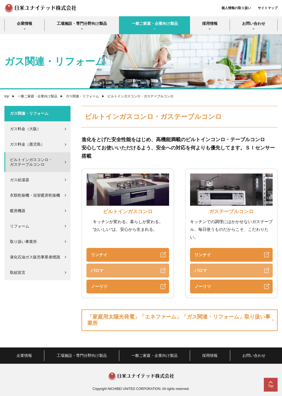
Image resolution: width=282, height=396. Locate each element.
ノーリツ (99, 286)
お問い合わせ (253, 23)
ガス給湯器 (19, 180)
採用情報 (210, 23)
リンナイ (99, 254)
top (6, 96)
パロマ (97, 270)
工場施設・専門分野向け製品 (82, 23)
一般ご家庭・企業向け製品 (155, 23)
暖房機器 (17, 210)
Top (270, 386)
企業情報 (24, 23)
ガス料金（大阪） (25, 129)
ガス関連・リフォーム (82, 96)
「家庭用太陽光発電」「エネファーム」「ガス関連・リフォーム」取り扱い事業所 (178, 320)
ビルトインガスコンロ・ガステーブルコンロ (31, 162)
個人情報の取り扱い (236, 8)
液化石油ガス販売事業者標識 (35, 257)
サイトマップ (268, 8)
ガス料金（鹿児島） (27, 144)
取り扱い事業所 (23, 241)
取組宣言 (17, 272)
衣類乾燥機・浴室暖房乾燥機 (35, 195)
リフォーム (19, 226)
